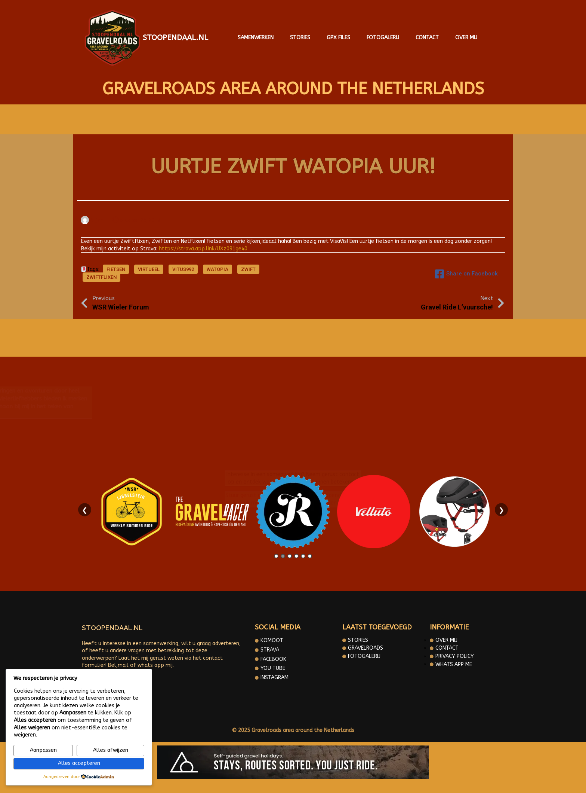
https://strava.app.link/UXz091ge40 (203, 248)
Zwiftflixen (101, 277)
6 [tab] (310, 556)
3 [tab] (289, 556)
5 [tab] (303, 556)
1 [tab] (276, 556)
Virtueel (149, 269)
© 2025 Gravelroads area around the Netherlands (293, 730)
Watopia (217, 269)
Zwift (248, 269)
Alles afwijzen (110, 750)
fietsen (116, 269)
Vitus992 (183, 269)
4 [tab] (296, 556)
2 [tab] (283, 556)
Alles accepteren (79, 763)
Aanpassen (43, 750)
